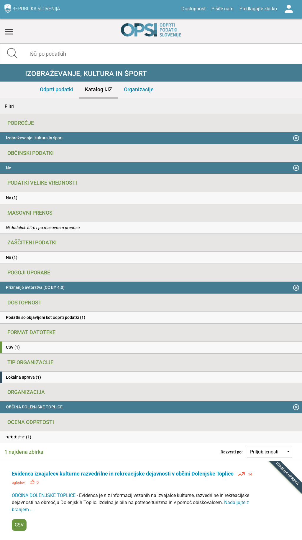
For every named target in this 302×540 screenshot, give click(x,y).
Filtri (9, 106)
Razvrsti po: (232, 452)
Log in (289, 9)
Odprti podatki (56, 89)
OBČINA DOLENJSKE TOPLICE (44, 495)
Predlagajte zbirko (258, 8)
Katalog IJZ (98, 89)
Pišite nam (222, 8)
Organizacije (139, 89)
